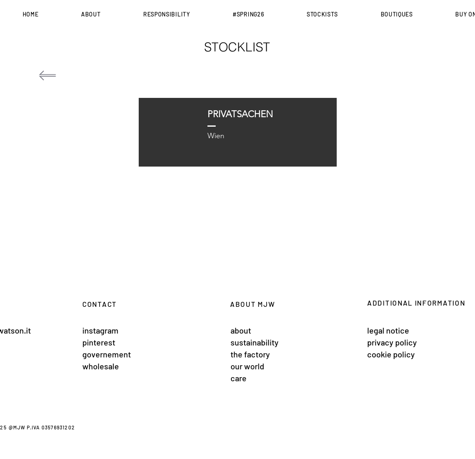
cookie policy (391, 354)
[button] (90, 14)
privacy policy (392, 342)
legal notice (388, 330)
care (239, 378)
